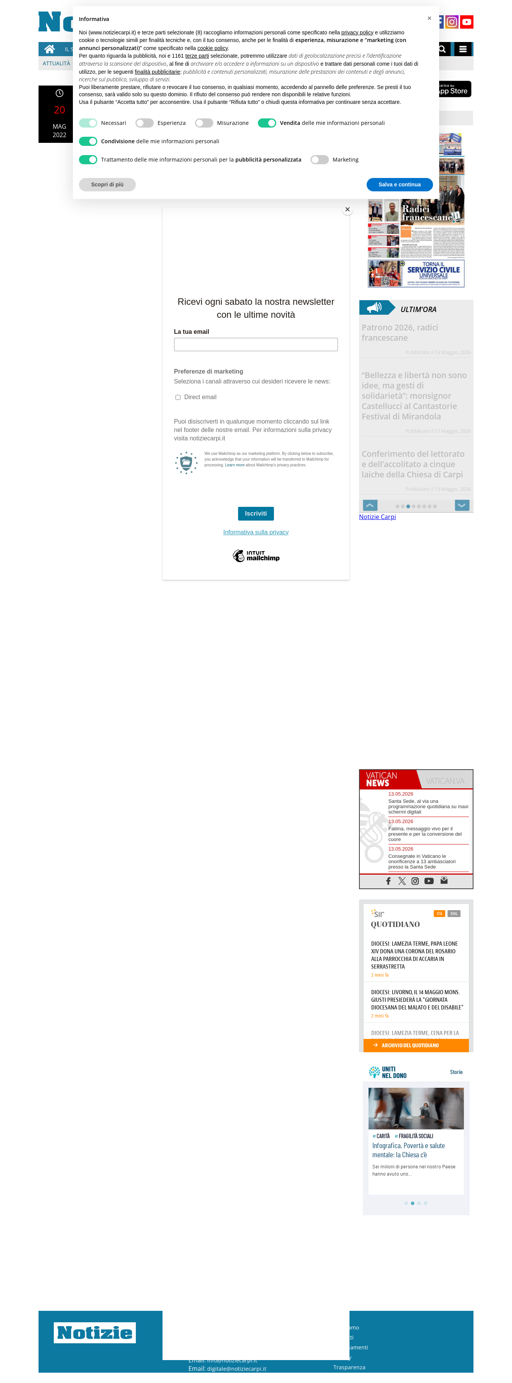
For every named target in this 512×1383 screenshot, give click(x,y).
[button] (429, 18)
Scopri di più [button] (107, 184)
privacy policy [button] (357, 32)
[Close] (347, 209)
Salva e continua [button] (400, 184)
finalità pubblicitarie (157, 72)
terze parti (197, 56)
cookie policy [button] (213, 48)
